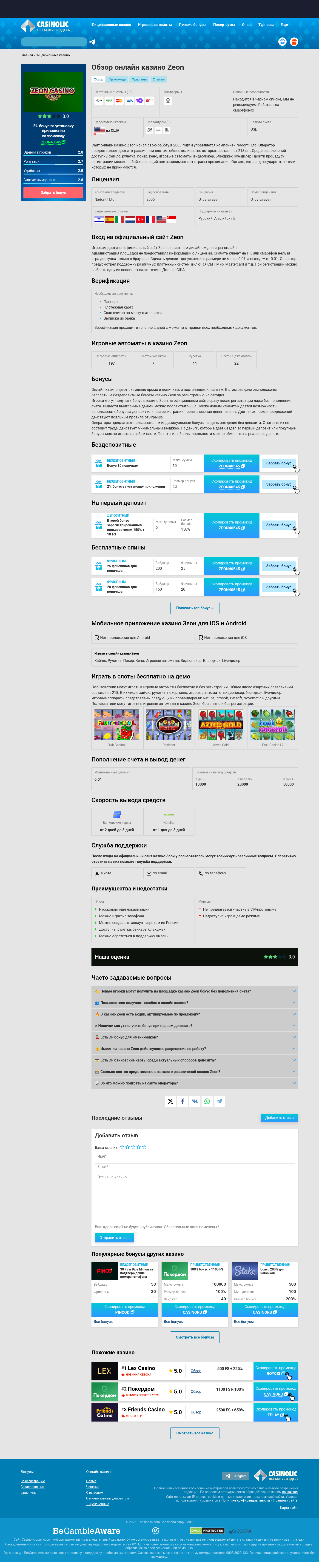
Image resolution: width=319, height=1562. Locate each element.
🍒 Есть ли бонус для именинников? (126, 1037)
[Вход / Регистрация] (282, 41)
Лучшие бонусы (192, 25)
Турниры (266, 25)
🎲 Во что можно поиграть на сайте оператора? (136, 1083)
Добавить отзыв (279, 1118)
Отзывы (159, 79)
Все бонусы (104, 1321)
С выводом (94, 1492)
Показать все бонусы (195, 608)
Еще (284, 25)
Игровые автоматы (155, 25)
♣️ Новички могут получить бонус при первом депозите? (143, 1026)
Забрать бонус (53, 192)
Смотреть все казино (194, 1433)
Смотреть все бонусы (195, 1337)
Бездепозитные (33, 1487)
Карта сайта (289, 1508)
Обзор (98, 79)
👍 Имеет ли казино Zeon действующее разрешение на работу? (150, 1049)
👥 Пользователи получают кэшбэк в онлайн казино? (141, 1003)
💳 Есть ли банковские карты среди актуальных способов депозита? (155, 1060)
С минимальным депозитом (107, 1498)
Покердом (141, 1389)
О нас (246, 25)
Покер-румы (224, 25)
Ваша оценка (106, 1147)
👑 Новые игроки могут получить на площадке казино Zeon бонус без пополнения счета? (173, 991)
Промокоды (117, 79)
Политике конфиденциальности (246, 1500)
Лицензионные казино (111, 25)
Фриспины (139, 79)
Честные (92, 1487)
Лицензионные (97, 1504)
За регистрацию (33, 1481)
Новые (91, 1481)
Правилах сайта (285, 1500)
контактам (290, 1492)
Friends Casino (146, 1409)
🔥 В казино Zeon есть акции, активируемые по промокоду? (147, 1014)
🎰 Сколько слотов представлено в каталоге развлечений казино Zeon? (157, 1072)
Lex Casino (141, 1368)
